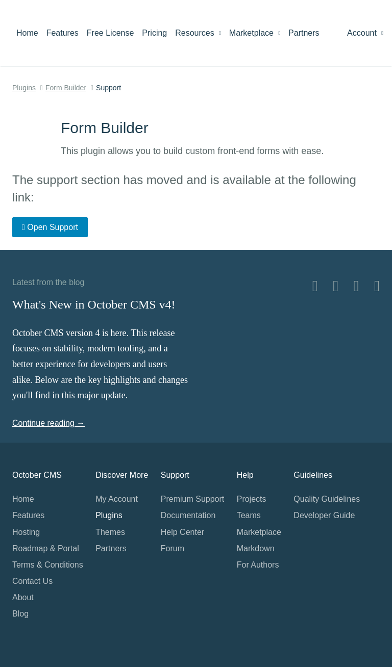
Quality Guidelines (326, 499)
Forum (172, 548)
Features (62, 33)
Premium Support (193, 499)
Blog (20, 613)
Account (365, 33)
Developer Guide (324, 515)
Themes (110, 532)
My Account (116, 499)
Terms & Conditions (47, 564)
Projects (251, 499)
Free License (110, 33)
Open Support (50, 227)
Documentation (188, 515)
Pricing (154, 33)
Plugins (24, 88)
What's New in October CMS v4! (94, 304)
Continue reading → (48, 423)
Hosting (26, 532)
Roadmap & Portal (45, 548)
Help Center (182, 532)
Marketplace (254, 33)
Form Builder (65, 88)
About (23, 597)
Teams (249, 515)
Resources (198, 33)
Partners (303, 33)
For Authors (258, 564)
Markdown (256, 548)
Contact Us (32, 581)
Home (27, 33)
